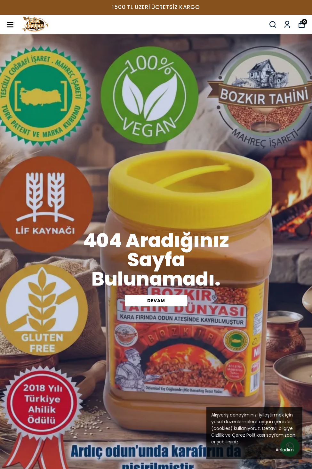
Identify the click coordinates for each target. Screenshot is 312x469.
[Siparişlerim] (287, 24)
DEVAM (156, 300)
